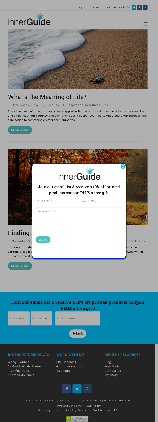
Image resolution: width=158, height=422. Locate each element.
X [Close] (123, 166)
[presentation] (63, 225)
